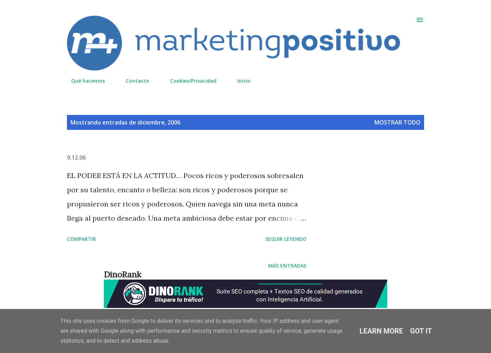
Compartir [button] (81, 239)
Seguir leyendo (285, 239)
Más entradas (287, 265)
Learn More (381, 331)
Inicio (239, 80)
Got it (421, 331)
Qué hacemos (84, 80)
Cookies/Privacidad (189, 80)
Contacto (133, 80)
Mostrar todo (397, 122)
